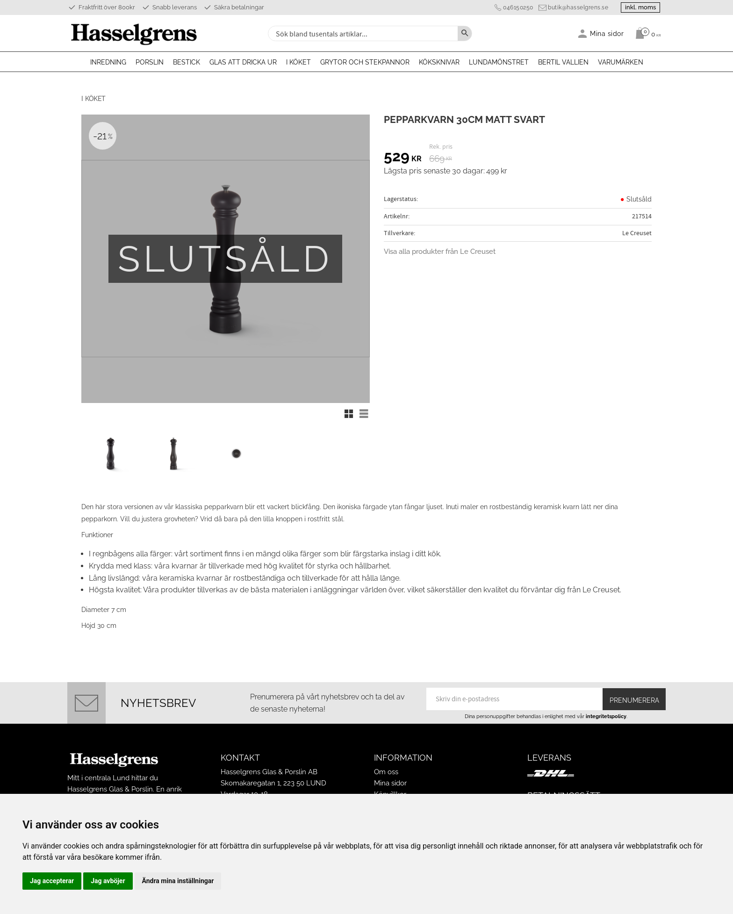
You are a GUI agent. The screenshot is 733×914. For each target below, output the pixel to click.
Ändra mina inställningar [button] (178, 881)
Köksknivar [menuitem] (439, 62)
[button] (349, 414)
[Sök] (465, 33)
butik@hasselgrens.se (574, 7)
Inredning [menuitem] (108, 62)
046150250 (514, 7)
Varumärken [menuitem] (620, 62)
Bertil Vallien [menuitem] (563, 62)
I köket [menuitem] (298, 62)
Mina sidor (390, 779)
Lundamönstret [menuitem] (499, 62)
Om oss (386, 767)
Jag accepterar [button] (52, 881)
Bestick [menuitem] (186, 62)
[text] (403, 157)
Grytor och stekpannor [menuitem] (365, 62)
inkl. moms (638, 7)
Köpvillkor (390, 790)
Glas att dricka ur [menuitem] (243, 62)
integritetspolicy (606, 712)
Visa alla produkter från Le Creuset (440, 251)
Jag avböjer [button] (108, 881)
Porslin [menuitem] (150, 62)
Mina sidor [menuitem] (607, 33)
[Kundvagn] (646, 33)
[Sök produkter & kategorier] (361, 33)
